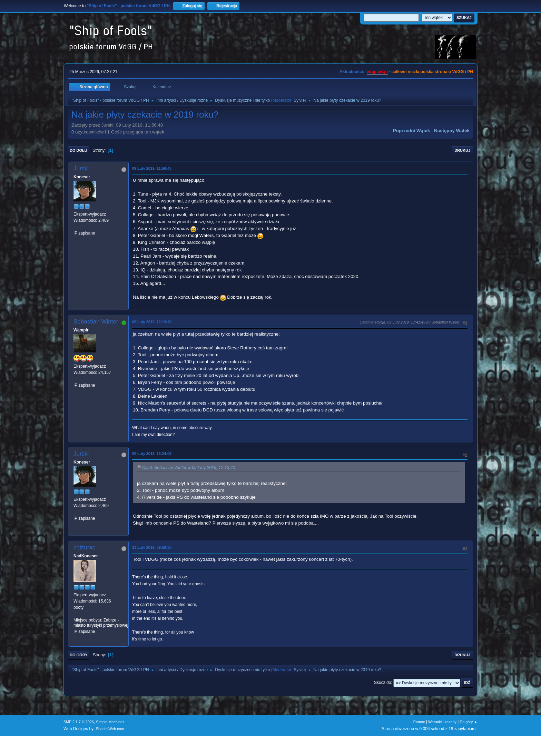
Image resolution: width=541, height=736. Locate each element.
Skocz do (382, 682)
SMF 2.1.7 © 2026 (78, 722)
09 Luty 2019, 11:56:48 (151, 168)
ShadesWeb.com (110, 729)
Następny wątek (452, 130)
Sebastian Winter (95, 321)
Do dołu (78, 150)
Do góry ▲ (469, 722)
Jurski (81, 168)
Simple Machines (110, 722)
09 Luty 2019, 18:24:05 (151, 453)
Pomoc (419, 722)
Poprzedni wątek (411, 130)
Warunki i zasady (442, 722)
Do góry (79, 655)
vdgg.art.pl (377, 71)
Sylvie (299, 100)
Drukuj (462, 150)
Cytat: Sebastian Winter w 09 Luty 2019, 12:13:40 (188, 467)
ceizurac (84, 547)
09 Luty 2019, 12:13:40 (151, 322)
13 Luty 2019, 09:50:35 (151, 547)
